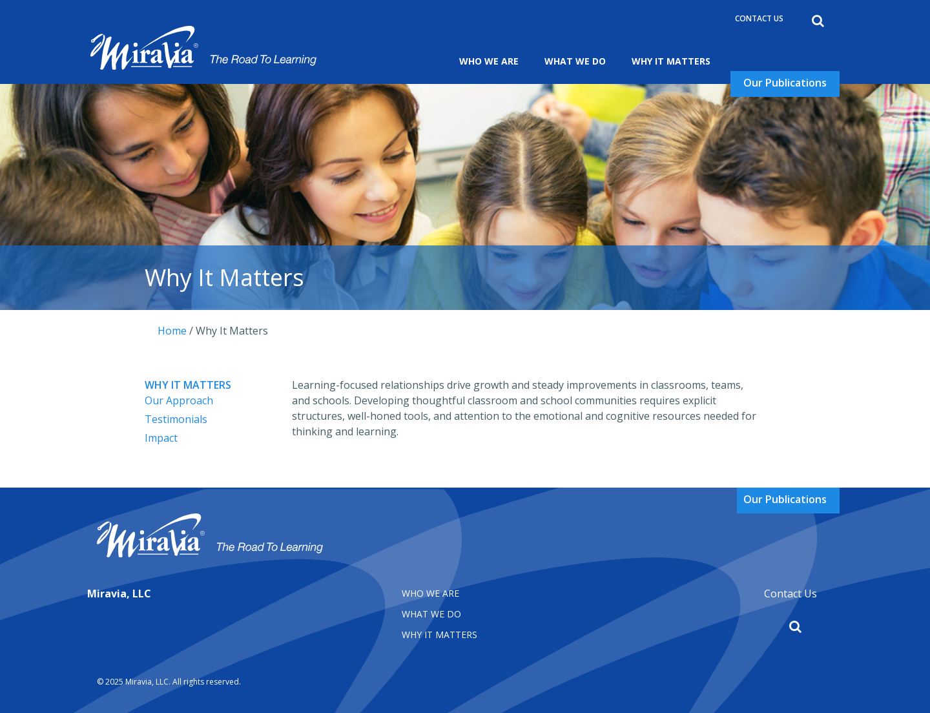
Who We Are (489, 61)
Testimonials (176, 419)
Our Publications (785, 83)
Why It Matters (671, 61)
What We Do (575, 61)
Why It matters (439, 634)
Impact (161, 438)
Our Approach (179, 400)
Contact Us (759, 18)
